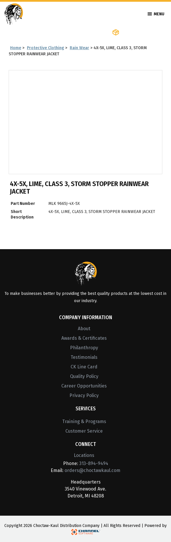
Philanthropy (84, 347)
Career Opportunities (84, 386)
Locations (84, 455)
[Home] (13, 13)
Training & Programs (84, 421)
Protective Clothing (45, 47)
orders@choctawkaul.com (92, 470)
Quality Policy (84, 376)
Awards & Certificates (84, 338)
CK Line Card (84, 367)
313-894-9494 (93, 463)
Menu (156, 14)
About (84, 328)
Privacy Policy (84, 395)
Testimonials (84, 357)
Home (15, 47)
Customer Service (84, 431)
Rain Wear (79, 47)
